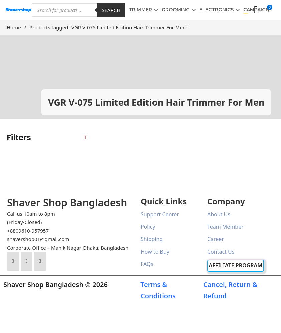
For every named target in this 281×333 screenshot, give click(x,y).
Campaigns (257, 10)
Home (14, 27)
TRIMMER (140, 10)
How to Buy (154, 251)
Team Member (225, 226)
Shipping (151, 239)
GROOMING (176, 10)
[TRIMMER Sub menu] (156, 10)
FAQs (146, 264)
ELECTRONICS (216, 10)
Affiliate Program (235, 265)
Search (111, 10)
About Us (218, 214)
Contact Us (220, 251)
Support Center (159, 214)
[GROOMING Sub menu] (193, 10)
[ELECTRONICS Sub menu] (237, 10)
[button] (267, 10)
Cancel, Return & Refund (230, 290)
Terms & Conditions (158, 290)
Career (215, 239)
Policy (147, 226)
